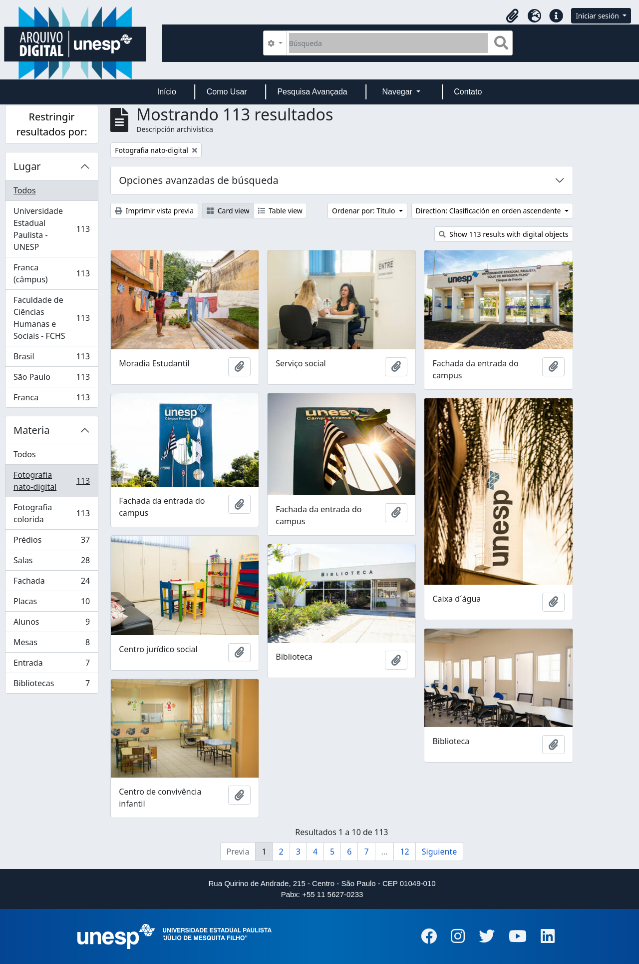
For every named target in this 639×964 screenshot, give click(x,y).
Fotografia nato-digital (51, 480)
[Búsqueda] (389, 42)
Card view (228, 210)
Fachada (51, 583)
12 (404, 851)
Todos (24, 190)
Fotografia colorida (51, 513)
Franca (51, 399)
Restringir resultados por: (51, 124)
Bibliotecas (51, 685)
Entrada (51, 665)
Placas (51, 603)
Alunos (51, 624)
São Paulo (51, 379)
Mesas (51, 644)
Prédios (51, 542)
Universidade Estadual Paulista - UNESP (51, 228)
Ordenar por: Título (364, 210)
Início (166, 91)
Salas (51, 562)
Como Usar (227, 91)
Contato (468, 91)
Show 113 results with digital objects (504, 234)
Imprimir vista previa (154, 210)
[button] (512, 16)
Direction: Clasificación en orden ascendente (489, 210)
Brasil (51, 358)
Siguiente (439, 851)
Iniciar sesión (598, 15)
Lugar (27, 166)
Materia (31, 430)
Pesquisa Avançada (312, 91)
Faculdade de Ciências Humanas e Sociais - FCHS (51, 317)
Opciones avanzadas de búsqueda (199, 180)
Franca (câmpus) (51, 273)
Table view (280, 210)
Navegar (398, 91)
